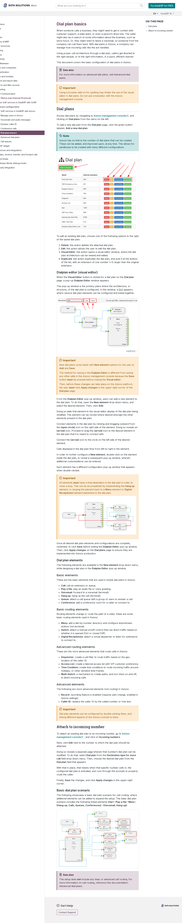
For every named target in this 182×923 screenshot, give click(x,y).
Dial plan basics (22, 136)
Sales (9, 33)
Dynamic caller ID (22, 127)
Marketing (12, 50)
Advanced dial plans (23, 140)
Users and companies (20, 68)
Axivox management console (110, 115)
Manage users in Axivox (25, 119)
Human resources (15, 46)
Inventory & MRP (15, 42)
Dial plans (152, 26)
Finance (11, 29)
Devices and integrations (23, 153)
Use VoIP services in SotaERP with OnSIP (28, 104)
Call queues (19, 145)
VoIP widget (17, 149)
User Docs (13, 24)
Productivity (12, 59)
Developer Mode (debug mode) (25, 169)
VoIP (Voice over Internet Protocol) (27, 98)
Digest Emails (16, 165)
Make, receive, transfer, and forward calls (29, 159)
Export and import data (20, 81)
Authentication (16, 72)
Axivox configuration (22, 110)
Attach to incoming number (160, 30)
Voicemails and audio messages (29, 123)
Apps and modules (18, 76)
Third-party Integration (17, 174)
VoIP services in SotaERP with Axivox (31, 114)
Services (11, 55)
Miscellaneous (14, 63)
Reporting (14, 89)
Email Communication (19, 94)
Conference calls (22, 131)
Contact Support (67, 912)
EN (155, 13)
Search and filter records (21, 85)
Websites (11, 37)
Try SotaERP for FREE (161, 5)
